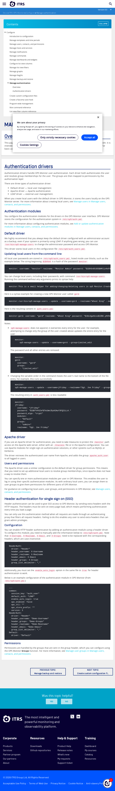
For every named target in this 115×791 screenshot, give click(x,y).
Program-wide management (21, 103)
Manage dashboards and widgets (23, 59)
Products (8, 746)
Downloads (36, 746)
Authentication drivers (22, 91)
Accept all (89, 137)
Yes (51, 701)
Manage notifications (18, 52)
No (66, 701)
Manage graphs (16, 71)
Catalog (89, 754)
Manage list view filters (19, 67)
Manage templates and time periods (25, 40)
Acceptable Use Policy (14, 783)
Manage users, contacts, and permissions (27, 44)
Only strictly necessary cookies (57, 137)
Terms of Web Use (38, 783)
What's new (63, 754)
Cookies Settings (29, 145)
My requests (64, 758)
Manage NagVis (16, 75)
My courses (90, 750)
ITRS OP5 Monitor (16, 13)
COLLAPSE (103, 24)
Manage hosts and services (21, 48)
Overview (16, 87)
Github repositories (40, 750)
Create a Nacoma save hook (21, 99)
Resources (90, 758)
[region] (57, 133)
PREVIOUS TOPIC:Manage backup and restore (48, 672)
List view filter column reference (23, 111)
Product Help (64, 746)
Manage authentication (20, 83)
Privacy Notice (58, 783)
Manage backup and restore (21, 79)
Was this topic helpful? (57, 696)
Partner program (11, 754)
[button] (107, 783)
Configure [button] (11, 32)
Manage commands (18, 56)
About (6, 762)
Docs (5, 13)
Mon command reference (20, 107)
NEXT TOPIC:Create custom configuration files (94, 672)
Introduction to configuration (21, 36)
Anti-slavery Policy (95, 783)
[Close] (98, 117)
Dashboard (90, 746)
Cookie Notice (75, 783)
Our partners (9, 758)
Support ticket (65, 762)
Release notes (65, 750)
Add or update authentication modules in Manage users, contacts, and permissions (54, 225)
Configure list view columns (21, 63)
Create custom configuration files (23, 96)
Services (7, 750)
